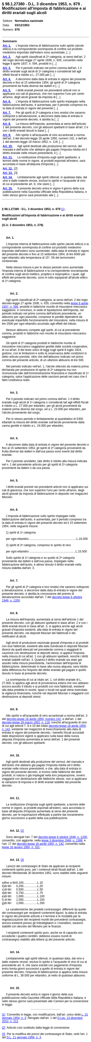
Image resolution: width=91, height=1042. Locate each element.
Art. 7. (12, 580)
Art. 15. (13, 988)
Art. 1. (10, 237)
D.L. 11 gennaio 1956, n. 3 (24, 1037)
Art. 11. (13, 798)
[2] (22, 830)
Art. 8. (12, 613)
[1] (62, 209)
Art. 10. (13, 755)
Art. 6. (12, 509)
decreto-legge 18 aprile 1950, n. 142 (40, 844)
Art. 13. (13, 860)
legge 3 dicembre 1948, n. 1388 (62, 840)
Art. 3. (12, 392)
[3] (22, 860)
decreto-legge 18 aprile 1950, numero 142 (34, 719)
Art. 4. (12, 438)
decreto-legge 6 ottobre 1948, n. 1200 (62, 837)
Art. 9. (12, 709)
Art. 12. (13, 830)
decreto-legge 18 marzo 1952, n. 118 (26, 722)
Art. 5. (12, 480)
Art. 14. (13, 952)
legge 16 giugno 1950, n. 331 (21, 847)
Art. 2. (12, 293)
